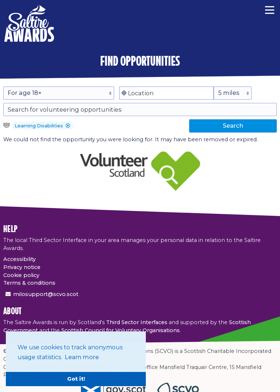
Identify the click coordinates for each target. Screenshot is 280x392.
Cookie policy (21, 275)
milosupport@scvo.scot (45, 294)
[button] (68, 126)
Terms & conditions (29, 283)
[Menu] (269, 9)
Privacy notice (21, 267)
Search (233, 125)
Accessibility (19, 259)
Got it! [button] (76, 379)
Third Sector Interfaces (136, 322)
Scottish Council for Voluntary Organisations (120, 330)
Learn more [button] (82, 357)
